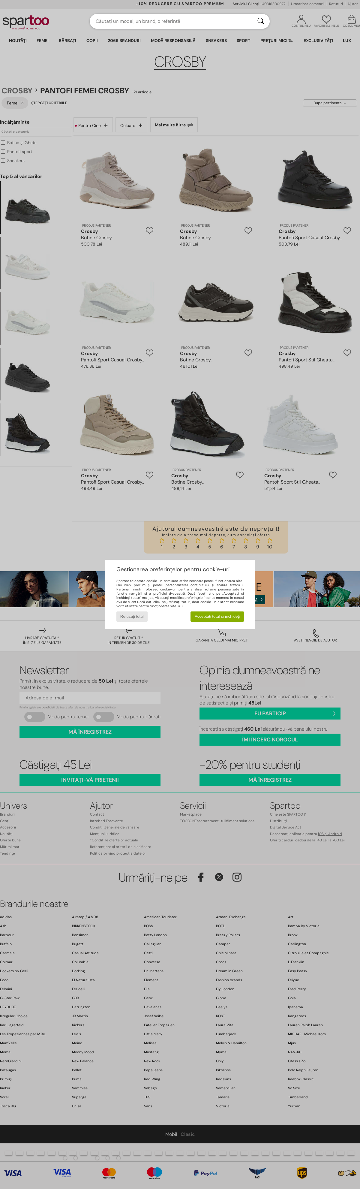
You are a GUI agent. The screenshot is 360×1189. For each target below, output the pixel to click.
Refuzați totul (132, 616)
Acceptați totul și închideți (217, 616)
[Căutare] (261, 21)
